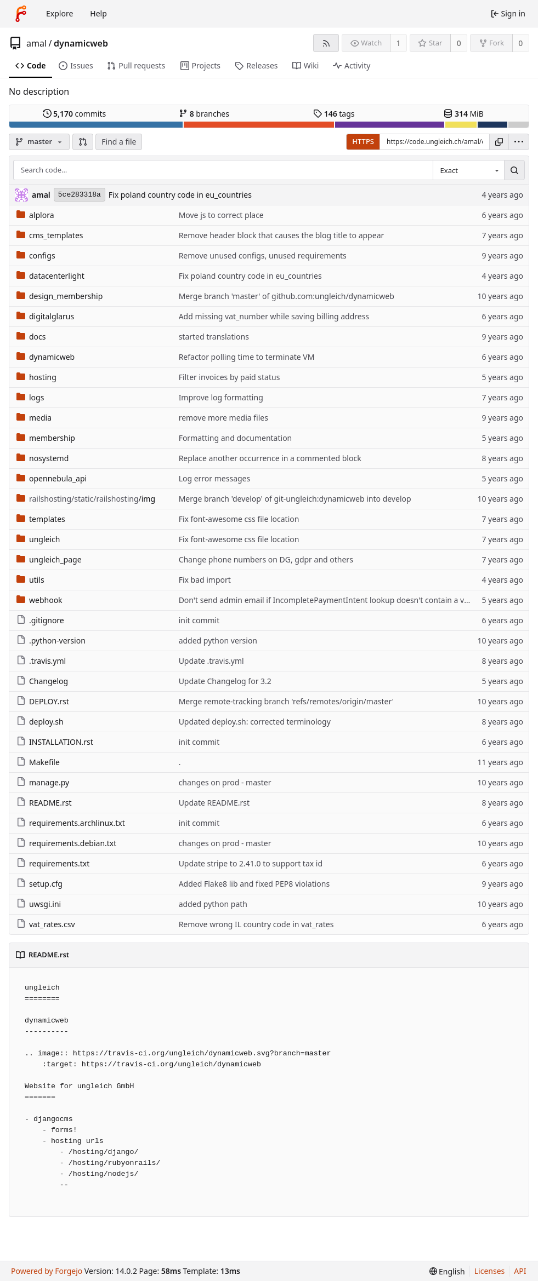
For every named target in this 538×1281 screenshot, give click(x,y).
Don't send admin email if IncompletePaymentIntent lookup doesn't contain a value (329, 600)
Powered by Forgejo (46, 1271)
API (520, 1271)
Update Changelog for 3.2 (225, 681)
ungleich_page (49, 559)
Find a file (118, 141)
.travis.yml (41, 661)
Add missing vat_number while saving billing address (274, 316)
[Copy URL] (499, 142)
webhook (39, 600)
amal (36, 43)
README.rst (43, 802)
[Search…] (514, 170)
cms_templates (49, 235)
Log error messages (215, 478)
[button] (82, 142)
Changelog (42, 681)
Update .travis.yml (211, 661)
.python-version (51, 640)
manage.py (42, 782)
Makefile (38, 762)
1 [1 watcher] (399, 43)
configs (35, 255)
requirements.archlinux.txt (70, 823)
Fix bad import (205, 580)
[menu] (518, 142)
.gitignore (40, 620)
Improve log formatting (221, 397)
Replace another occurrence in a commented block (270, 458)
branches (204, 113)
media (34, 417)
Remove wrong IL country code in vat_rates (256, 924)
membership (45, 438)
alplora (35, 215)
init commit (199, 620)
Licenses (489, 1271)
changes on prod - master (225, 782)
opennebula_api (51, 478)
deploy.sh (40, 721)
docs (31, 336)
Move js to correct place (221, 215)
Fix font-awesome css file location (239, 519)
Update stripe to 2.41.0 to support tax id (250, 863)
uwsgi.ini (38, 904)
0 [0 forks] (520, 43)
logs (30, 397)
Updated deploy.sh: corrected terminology (255, 721)
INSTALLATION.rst (54, 742)
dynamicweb (81, 43)
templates (40, 519)
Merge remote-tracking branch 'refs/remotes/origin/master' (286, 701)
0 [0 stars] (459, 43)
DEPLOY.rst (42, 701)
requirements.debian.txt (66, 843)
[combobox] (468, 170)
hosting (36, 377)
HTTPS (363, 141)
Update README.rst (214, 802)
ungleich (38, 539)
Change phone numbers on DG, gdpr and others (266, 559)
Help (98, 13)
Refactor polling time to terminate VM (247, 357)
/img (85, 498)
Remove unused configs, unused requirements (263, 255)
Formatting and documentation (235, 438)
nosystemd (42, 458)
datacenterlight (50, 276)
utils (30, 580)
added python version (218, 640)
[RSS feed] (326, 43)
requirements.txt (52, 863)
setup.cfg (39, 883)
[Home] (20, 14)
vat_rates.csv (45, 924)
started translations (214, 336)
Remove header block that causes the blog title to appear (281, 235)
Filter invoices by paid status (229, 377)
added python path (213, 904)
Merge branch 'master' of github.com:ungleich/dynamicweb (286, 296)
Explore (59, 13)
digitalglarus (45, 316)
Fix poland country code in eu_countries (180, 194)
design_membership (59, 296)
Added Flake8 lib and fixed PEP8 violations (254, 883)
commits (74, 113)
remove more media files (223, 417)
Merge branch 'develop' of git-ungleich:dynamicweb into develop (295, 498)
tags (333, 113)
